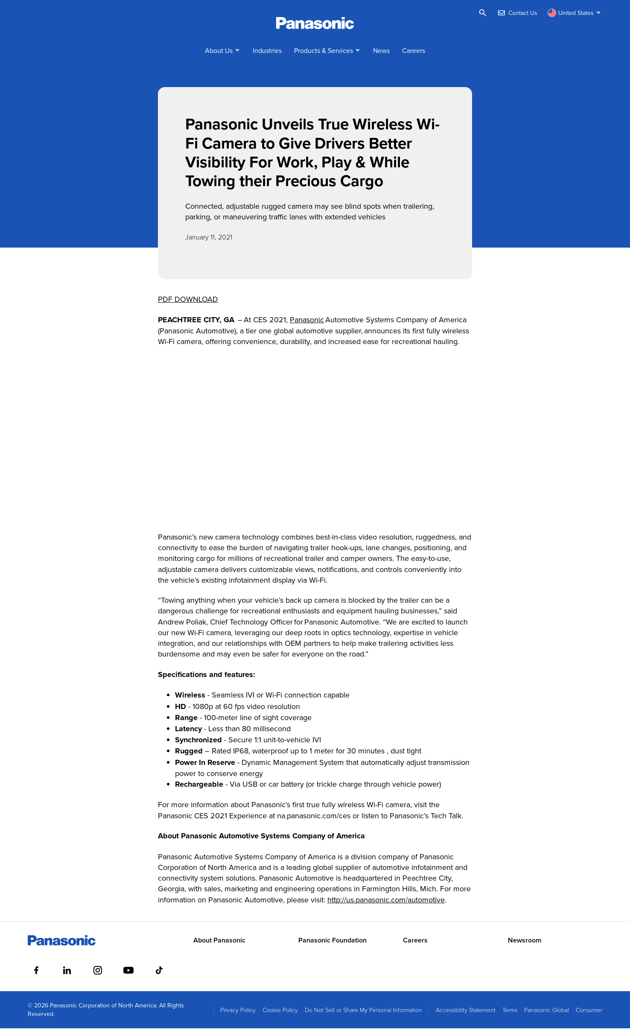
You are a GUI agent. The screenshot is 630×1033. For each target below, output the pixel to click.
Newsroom (524, 945)
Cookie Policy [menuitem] (280, 1014)
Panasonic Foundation (332, 945)
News (381, 54)
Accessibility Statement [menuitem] (466, 1014)
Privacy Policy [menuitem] (238, 1014)
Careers (413, 54)
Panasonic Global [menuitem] (546, 1014)
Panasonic (307, 323)
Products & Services (323, 54)
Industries (267, 54)
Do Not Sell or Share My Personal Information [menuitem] (363, 1014)
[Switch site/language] (575, 13)
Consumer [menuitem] (589, 1014)
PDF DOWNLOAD (188, 303)
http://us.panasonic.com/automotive (386, 904)
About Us (219, 54)
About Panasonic (219, 945)
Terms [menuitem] (509, 1014)
